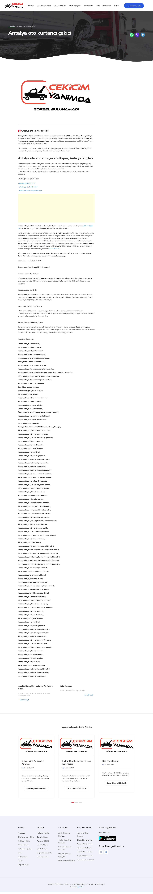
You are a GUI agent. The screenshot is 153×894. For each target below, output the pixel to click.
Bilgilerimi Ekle (23, 866)
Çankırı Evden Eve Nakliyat (64, 842)
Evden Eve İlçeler (74, 6)
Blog (98, 6)
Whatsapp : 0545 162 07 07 (28, 188)
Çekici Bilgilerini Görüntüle (36, 790)
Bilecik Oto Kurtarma (84, 841)
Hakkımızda (107, 6)
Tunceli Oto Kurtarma (84, 853)
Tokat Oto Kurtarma (84, 849)
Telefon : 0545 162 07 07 (27, 184)
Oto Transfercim (111, 761)
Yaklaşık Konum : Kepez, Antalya (30, 191)
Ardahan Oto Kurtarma (85, 861)
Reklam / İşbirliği (43, 842)
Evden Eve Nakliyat (25, 850)
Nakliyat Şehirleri (24, 842)
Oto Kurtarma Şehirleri (26, 839)
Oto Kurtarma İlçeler (44, 6)
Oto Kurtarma (23, 846)
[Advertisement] (56, 209)
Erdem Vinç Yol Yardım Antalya (34, 763)
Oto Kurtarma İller (60, 6)
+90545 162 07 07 (54, 249)
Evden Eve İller (88, 6)
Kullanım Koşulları (43, 835)
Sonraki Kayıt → (89, 696)
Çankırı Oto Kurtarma (84, 845)
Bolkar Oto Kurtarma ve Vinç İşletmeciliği (75, 763)
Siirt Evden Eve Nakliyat (66, 862)
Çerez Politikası (42, 839)
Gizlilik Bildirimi (42, 850)
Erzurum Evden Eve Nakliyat (65, 849)
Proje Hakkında (42, 846)
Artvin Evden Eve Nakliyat (64, 836)
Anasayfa (30, 6)
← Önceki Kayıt (23, 700)
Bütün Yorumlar (42, 858)
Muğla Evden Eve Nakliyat (64, 856)
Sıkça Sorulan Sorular (44, 854)
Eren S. (80, 888)
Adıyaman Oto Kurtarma (82, 836)
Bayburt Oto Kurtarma (85, 857)
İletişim (116, 6)
